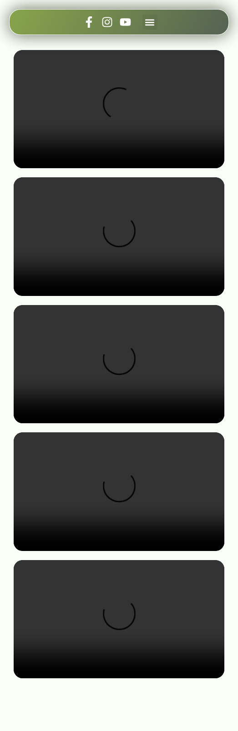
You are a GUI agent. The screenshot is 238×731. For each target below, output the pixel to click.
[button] (149, 22)
